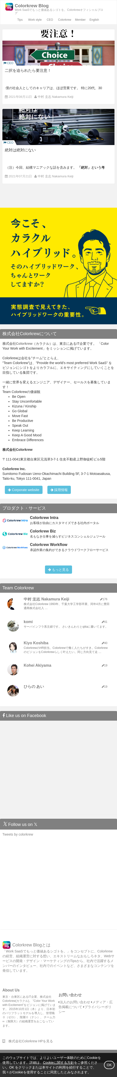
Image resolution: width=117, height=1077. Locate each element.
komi (28, 622)
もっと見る (58, 570)
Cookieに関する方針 (58, 1062)
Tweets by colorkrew (17, 834)
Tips (19, 19)
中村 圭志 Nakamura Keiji (55, 97)
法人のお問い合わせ (74, 1002)
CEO (50, 19)
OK (109, 1065)
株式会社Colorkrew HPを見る (27, 1041)
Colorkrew (64, 19)
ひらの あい (34, 687)
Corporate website (23, 490)
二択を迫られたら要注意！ (28, 70)
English (94, 19)
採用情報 (59, 490)
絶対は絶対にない (20, 150)
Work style (35, 19)
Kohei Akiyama (37, 665)
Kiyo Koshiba (36, 643)
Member (80, 19)
